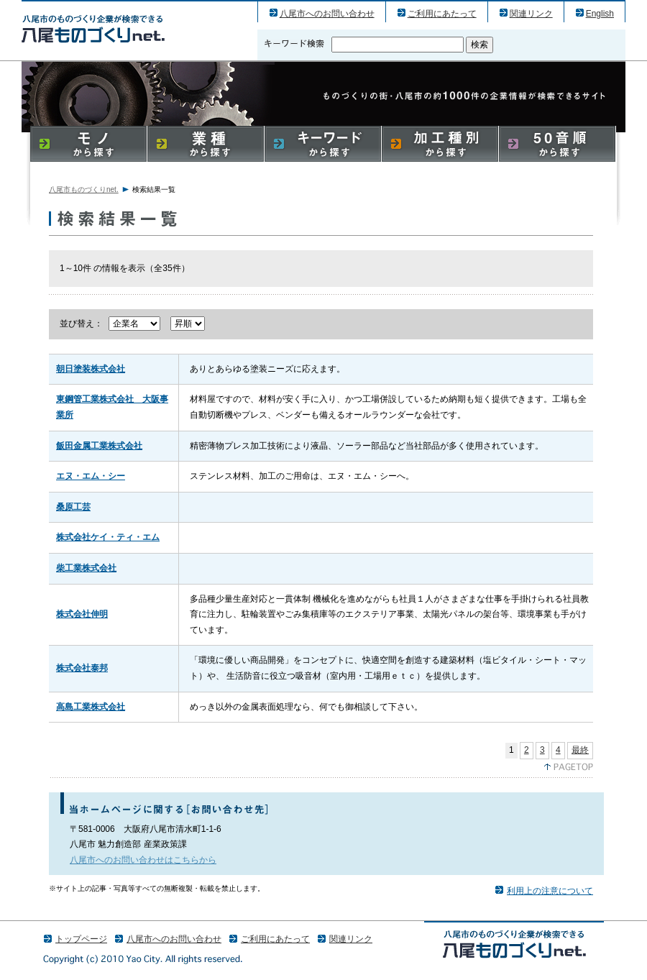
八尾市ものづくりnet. (84, 189)
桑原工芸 (73, 507)
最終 (580, 750)
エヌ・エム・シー (90, 476)
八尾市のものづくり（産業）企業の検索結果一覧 (93, 28)
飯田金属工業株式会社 (99, 446)
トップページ (81, 939)
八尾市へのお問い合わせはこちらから (143, 860)
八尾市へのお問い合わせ (327, 14)
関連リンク (531, 14)
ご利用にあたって (442, 14)
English (600, 14)
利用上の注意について (550, 891)
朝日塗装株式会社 (90, 369)
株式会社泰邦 (82, 668)
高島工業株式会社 (90, 707)
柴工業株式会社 (86, 568)
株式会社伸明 (82, 614)
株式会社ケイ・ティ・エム (108, 537)
